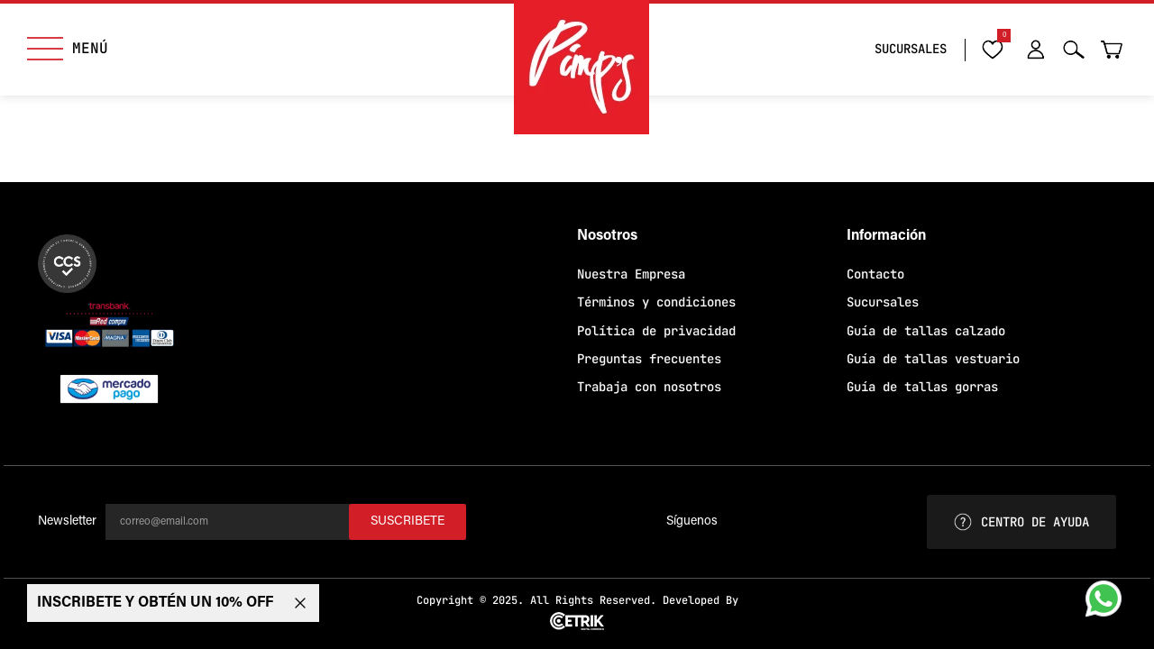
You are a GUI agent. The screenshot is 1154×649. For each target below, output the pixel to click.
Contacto (875, 274)
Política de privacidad (656, 331)
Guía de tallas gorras (922, 387)
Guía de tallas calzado (926, 331)
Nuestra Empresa (631, 274)
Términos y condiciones (656, 302)
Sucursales (883, 302)
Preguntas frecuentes (649, 359)
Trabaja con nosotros (649, 387)
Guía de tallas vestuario (933, 359)
